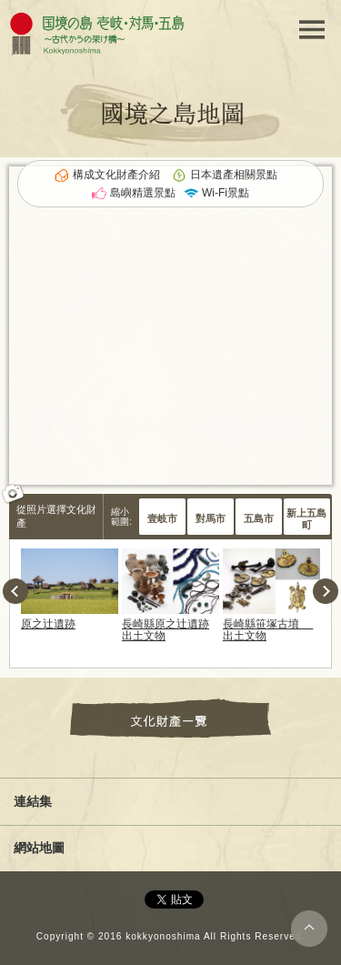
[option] (69, 589)
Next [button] (325, 591)
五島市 (259, 518)
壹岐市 (162, 518)
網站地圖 (39, 847)
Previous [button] (15, 591)
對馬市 (211, 518)
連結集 (33, 801)
